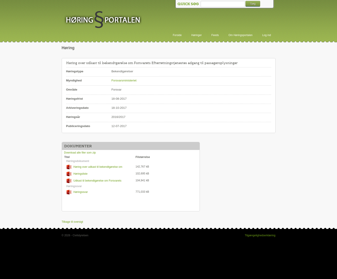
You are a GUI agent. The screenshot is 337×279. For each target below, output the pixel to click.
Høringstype (75, 71)
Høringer (196, 35)
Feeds (215, 35)
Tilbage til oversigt (72, 221)
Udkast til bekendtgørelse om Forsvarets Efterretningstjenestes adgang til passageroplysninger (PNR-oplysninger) (96, 180)
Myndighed (74, 80)
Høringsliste (77, 174)
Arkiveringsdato (77, 107)
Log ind (266, 35)
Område (71, 89)
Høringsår (73, 117)
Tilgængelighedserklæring (260, 235)
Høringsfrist (74, 98)
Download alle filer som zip (80, 152)
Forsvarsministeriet (124, 80)
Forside (177, 35)
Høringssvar (77, 192)
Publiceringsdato (78, 126)
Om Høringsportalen (241, 35)
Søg (252, 3)
